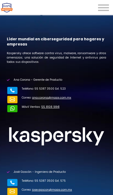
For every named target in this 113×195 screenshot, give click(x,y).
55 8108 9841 (39, 102)
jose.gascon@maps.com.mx (41, 180)
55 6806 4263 (44, 185)
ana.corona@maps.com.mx (40, 98)
